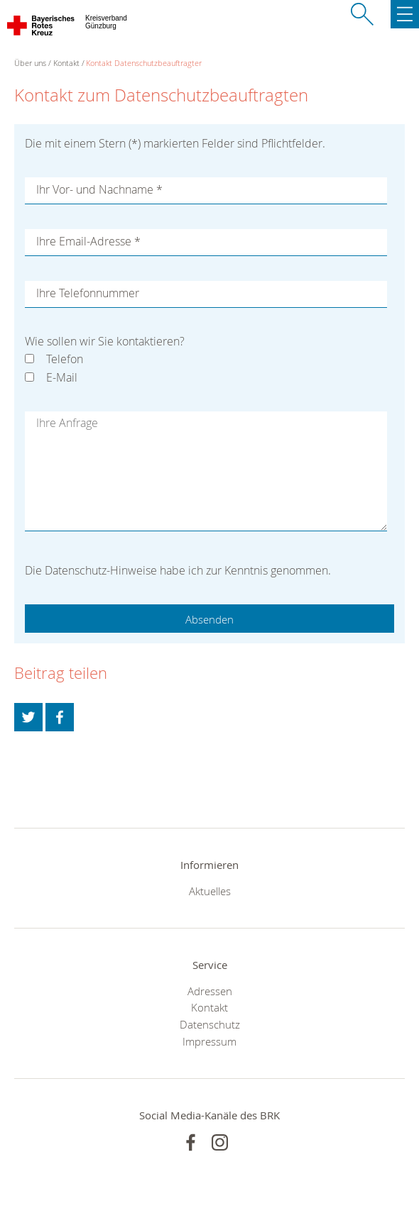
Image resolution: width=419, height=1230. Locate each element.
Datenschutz (210, 1024)
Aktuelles (210, 891)
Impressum (209, 1041)
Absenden (209, 619)
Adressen (209, 991)
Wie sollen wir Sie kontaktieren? (105, 341)
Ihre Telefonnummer (87, 293)
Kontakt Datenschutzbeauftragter (144, 62)
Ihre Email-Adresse (88, 241)
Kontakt (66, 62)
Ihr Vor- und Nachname (99, 189)
